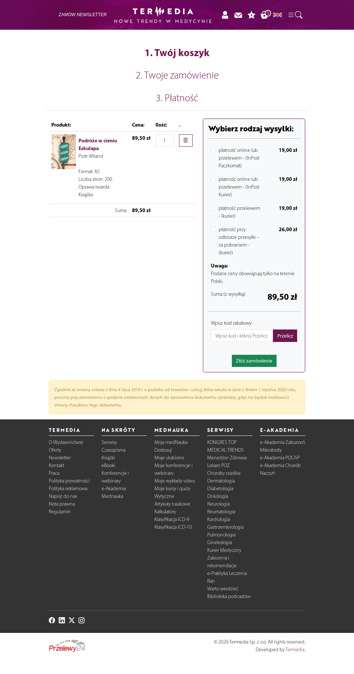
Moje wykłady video (174, 481)
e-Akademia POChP (280, 458)
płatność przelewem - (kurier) (239, 212)
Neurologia (218, 504)
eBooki (108, 465)
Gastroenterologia (225, 527)
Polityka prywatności (69, 481)
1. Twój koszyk (177, 52)
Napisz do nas (63, 496)
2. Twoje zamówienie (177, 75)
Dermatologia (221, 481)
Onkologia (217, 496)
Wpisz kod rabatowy (231, 323)
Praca (54, 473)
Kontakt (56, 465)
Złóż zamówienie (254, 361)
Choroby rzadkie (224, 473)
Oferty (55, 450)
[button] (295, 15)
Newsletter (60, 458)
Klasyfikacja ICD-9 (171, 519)
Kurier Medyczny (224, 550)
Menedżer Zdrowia (227, 458)
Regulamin (60, 512)
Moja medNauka (170, 442)
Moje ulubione (169, 458)
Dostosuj (163, 450)
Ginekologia (219, 542)
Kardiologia (218, 519)
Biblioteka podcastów (229, 596)
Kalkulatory (165, 512)
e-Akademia (114, 488)
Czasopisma (113, 450)
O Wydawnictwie (66, 442)
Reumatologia (221, 512)
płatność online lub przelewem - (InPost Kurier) (239, 187)
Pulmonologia (221, 535)
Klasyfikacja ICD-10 (173, 527)
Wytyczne (164, 496)
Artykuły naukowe (172, 504)
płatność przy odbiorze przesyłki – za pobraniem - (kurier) (239, 241)
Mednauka (112, 496)
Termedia (294, 649)
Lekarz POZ (218, 465)
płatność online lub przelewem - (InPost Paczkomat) (239, 158)
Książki (108, 458)
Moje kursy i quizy (172, 488)
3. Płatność (177, 98)
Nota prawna (62, 504)
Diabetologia (220, 488)
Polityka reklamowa (68, 488)
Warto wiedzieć (222, 589)
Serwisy (109, 442)
